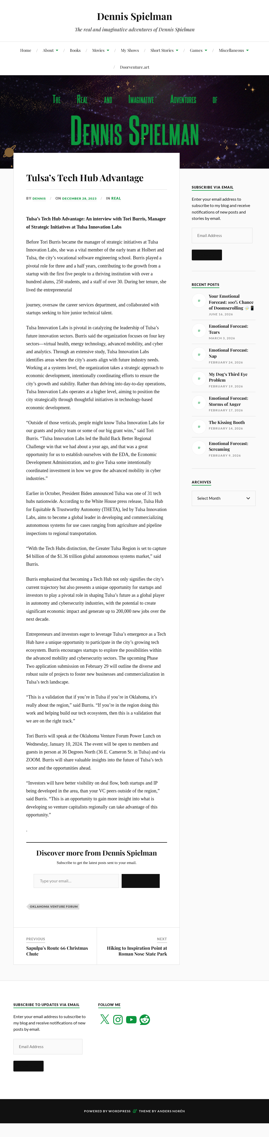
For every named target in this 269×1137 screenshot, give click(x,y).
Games (196, 50)
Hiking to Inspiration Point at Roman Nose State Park (137, 966)
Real (120, 213)
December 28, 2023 (82, 213)
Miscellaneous (231, 50)
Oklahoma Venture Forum (54, 921)
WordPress (119, 1126)
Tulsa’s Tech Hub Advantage (71, 184)
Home (25, 50)
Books (75, 50)
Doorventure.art (134, 67)
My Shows (130, 50)
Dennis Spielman (134, 16)
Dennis (40, 213)
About (48, 50)
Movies (98, 50)
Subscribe (140, 895)
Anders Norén (171, 1126)
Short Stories (162, 50)
